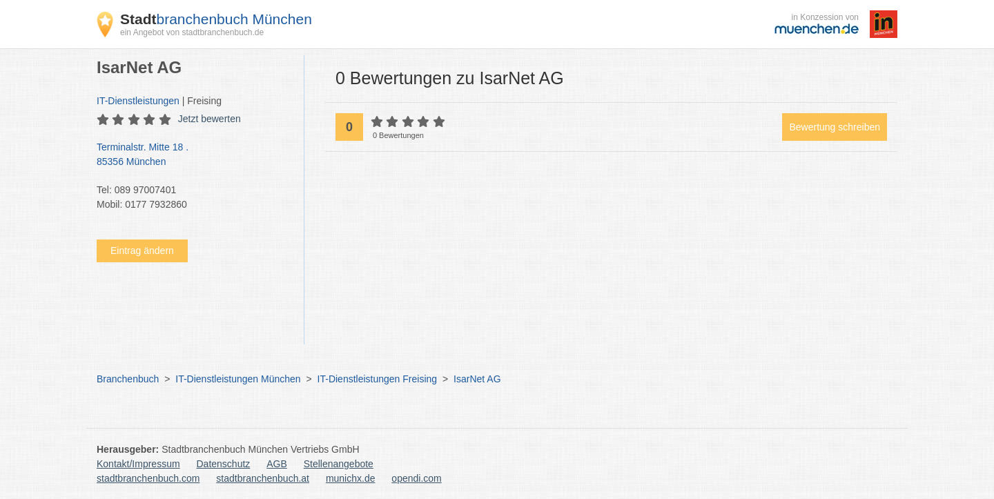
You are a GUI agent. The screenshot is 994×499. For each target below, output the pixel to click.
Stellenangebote (338, 463)
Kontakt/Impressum (138, 463)
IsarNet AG (477, 378)
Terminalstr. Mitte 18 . (193, 155)
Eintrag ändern (142, 250)
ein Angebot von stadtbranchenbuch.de (192, 32)
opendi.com (416, 478)
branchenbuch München (216, 19)
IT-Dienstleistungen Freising (378, 378)
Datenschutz (224, 463)
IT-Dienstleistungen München (237, 378)
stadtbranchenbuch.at (262, 478)
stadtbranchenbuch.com (148, 478)
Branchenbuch (128, 378)
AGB (276, 463)
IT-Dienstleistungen (138, 100)
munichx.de (351, 478)
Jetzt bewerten (209, 118)
